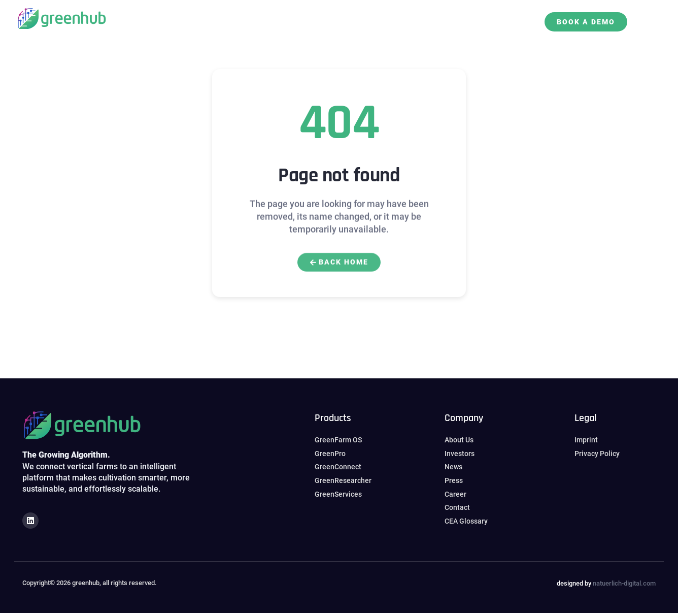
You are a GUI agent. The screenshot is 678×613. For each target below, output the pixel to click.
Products (265, 16)
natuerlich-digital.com (624, 584)
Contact (494, 16)
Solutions (214, 16)
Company (314, 16)
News (352, 16)
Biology (389, 16)
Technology (441, 16)
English (356, 27)
